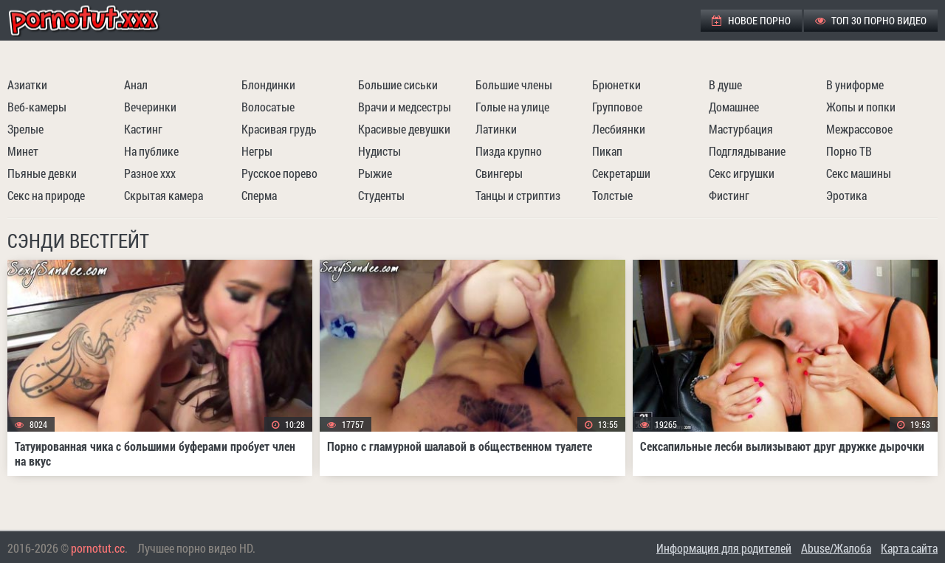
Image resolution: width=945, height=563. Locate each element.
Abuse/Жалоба (836, 548)
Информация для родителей (723, 548)
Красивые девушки (404, 129)
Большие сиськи (398, 84)
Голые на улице (512, 106)
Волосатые (268, 106)
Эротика (846, 195)
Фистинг (729, 195)
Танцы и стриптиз (517, 195)
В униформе (855, 84)
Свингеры (499, 173)
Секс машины (858, 173)
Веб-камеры (36, 106)
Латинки (496, 129)
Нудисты (379, 151)
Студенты (381, 195)
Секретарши (621, 173)
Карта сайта (909, 548)
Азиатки (27, 84)
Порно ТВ (849, 151)
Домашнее (734, 106)
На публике (151, 151)
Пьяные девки (42, 173)
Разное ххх (150, 173)
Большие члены (513, 84)
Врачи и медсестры (404, 106)
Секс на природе (46, 195)
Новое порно (751, 20)
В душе (725, 84)
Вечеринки (150, 106)
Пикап (607, 151)
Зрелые (25, 129)
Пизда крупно (508, 151)
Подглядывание (747, 151)
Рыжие (375, 173)
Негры (256, 151)
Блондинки (268, 84)
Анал (136, 84)
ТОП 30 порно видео (871, 20)
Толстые (612, 195)
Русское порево (279, 173)
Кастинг (143, 129)
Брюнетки (616, 84)
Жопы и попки (861, 106)
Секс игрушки (741, 173)
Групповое (617, 106)
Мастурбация (741, 129)
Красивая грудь (279, 129)
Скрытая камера (163, 195)
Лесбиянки (618, 129)
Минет (22, 151)
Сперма (259, 195)
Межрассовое (859, 129)
